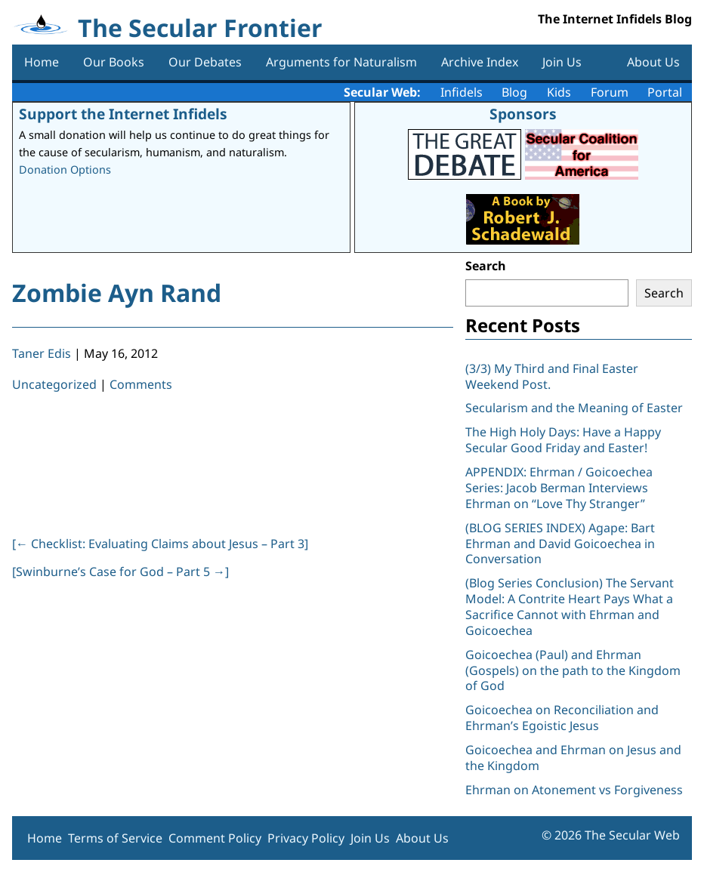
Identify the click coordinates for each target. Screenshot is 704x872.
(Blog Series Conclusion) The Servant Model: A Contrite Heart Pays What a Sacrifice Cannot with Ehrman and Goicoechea (569, 606)
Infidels (461, 92)
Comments (141, 384)
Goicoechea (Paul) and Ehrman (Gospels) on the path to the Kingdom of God (573, 670)
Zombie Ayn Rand (116, 292)
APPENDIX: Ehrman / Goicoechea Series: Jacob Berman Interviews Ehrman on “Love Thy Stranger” (559, 488)
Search (485, 266)
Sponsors (523, 113)
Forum (609, 92)
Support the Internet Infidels (123, 113)
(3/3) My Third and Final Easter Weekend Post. (551, 376)
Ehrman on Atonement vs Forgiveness (574, 789)
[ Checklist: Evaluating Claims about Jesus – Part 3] (160, 543)
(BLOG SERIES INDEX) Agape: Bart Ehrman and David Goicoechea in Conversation (560, 543)
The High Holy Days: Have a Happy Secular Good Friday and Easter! (563, 440)
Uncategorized (54, 384)
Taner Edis (41, 353)
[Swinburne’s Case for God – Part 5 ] (120, 571)
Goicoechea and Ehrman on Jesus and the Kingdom (573, 757)
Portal (664, 92)
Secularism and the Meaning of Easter (574, 407)
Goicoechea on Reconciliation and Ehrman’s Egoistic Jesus (562, 717)
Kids (559, 92)
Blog (514, 92)
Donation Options (65, 169)
